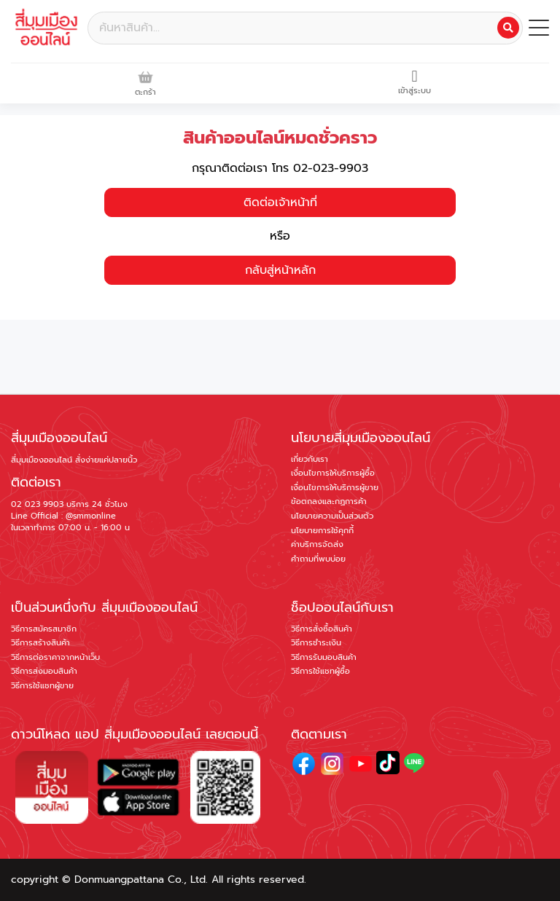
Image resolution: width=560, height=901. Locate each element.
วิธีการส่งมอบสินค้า (44, 671)
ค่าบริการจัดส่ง (317, 544)
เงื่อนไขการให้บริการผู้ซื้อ (333, 473)
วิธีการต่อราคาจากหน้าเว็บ (55, 657)
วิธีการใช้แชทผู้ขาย (42, 686)
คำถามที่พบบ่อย (318, 559)
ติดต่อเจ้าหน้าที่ (280, 202)
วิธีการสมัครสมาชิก (44, 629)
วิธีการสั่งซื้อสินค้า (321, 629)
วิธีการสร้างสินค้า (40, 643)
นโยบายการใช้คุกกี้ (322, 530)
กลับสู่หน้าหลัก (280, 270)
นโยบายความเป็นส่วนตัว (332, 516)
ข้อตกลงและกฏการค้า (329, 501)
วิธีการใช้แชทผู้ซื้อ (320, 671)
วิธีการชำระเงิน (316, 643)
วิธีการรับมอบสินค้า (324, 657)
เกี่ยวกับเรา (309, 459)
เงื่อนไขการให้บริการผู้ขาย (334, 487)
